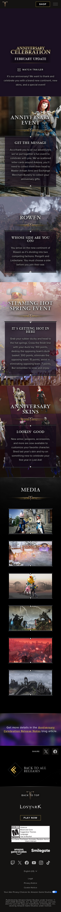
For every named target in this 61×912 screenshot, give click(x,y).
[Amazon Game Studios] (19, 852)
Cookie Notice (30, 888)
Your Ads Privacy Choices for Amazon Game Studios (30, 892)
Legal (30, 879)
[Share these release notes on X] (46, 751)
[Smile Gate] (40, 852)
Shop (43, 4)
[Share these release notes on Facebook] (55, 751)
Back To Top (30, 795)
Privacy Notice (30, 883)
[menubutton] (55, 4)
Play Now (30, 818)
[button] (30, 521)
